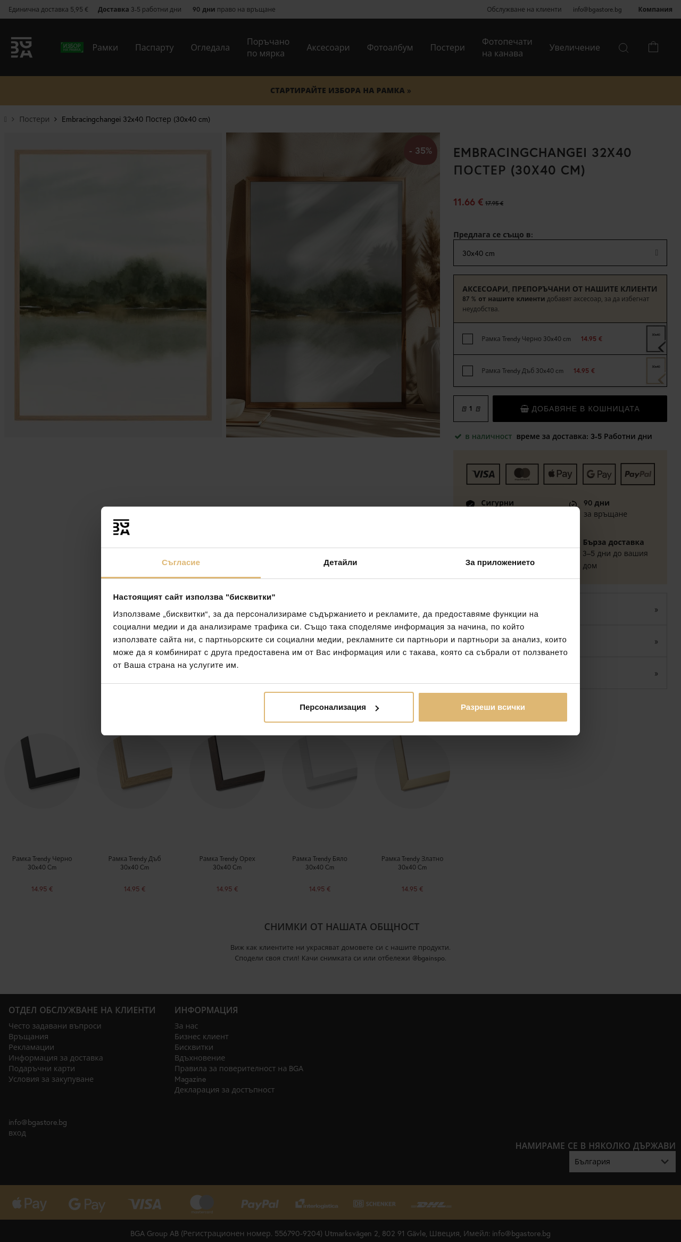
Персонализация (339, 706)
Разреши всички (493, 706)
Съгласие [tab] (181, 562)
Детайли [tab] (340, 562)
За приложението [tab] (500, 562)
